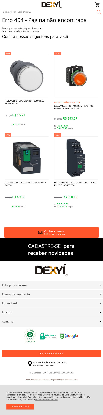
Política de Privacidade (46, 399)
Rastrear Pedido (21, 285)
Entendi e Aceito (20, 406)
